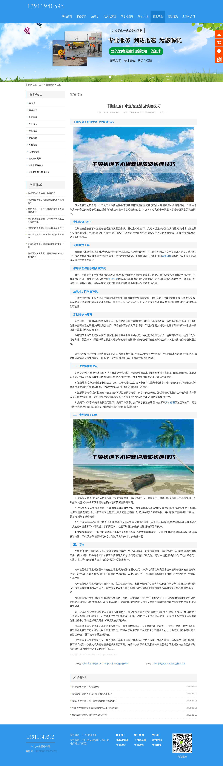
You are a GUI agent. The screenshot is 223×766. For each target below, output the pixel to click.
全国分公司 (188, 16)
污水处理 (170, 402)
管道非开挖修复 (36, 165)
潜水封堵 (143, 16)
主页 (41, 85)
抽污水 (95, 16)
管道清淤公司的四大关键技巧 (85, 686)
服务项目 (82, 16)
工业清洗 (33, 144)
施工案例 (139, 735)
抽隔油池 (33, 110)
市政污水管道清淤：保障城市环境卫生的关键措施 (95, 708)
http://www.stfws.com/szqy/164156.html (98, 654)
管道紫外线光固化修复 (39, 172)
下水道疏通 (127, 16)
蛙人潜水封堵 (35, 158)
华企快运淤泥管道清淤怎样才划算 (169, 663)
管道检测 (33, 137)
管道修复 (157, 745)
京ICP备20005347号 (46, 751)
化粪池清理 (109, 16)
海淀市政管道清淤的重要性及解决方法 (90, 715)
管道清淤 (158, 16)
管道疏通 (166, 256)
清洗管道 (113, 279)
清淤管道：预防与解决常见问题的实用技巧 (92, 693)
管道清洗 (173, 16)
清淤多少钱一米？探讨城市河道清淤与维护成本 (94, 700)
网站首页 (67, 16)
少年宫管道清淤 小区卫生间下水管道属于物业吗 (105, 663)
